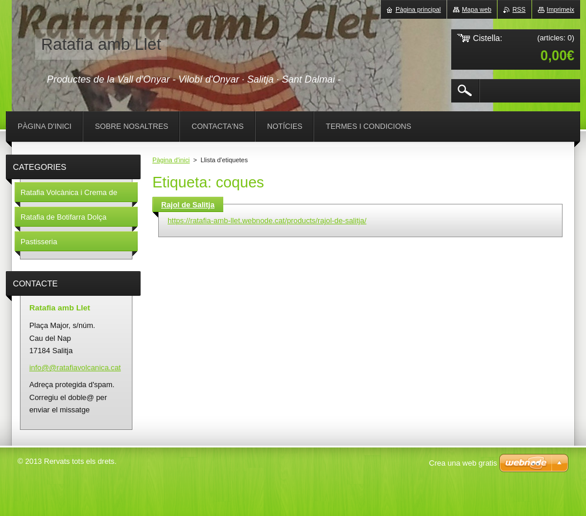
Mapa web (476, 9)
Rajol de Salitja (187, 204)
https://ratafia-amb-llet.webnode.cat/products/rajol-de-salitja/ (267, 220)
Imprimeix (560, 9)
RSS (518, 9)
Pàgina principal (418, 9)
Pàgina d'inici (171, 159)
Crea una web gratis (463, 463)
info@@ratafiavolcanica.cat (75, 367)
